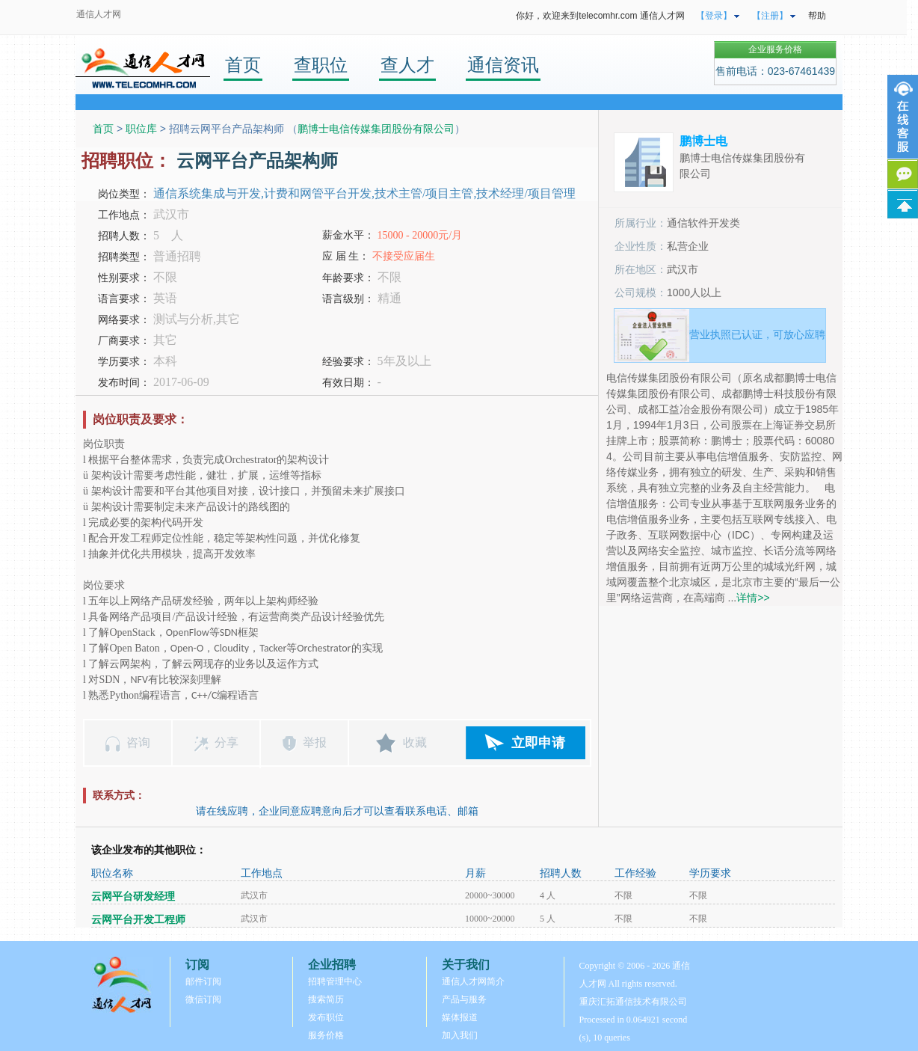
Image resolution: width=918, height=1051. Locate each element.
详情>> (752, 598)
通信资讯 (503, 65)
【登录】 (714, 15)
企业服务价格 (775, 49)
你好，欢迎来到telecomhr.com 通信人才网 (600, 15)
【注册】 (770, 15)
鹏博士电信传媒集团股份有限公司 (376, 129)
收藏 (415, 742)
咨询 (138, 742)
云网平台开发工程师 (138, 919)
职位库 (141, 129)
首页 (243, 65)
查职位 (321, 65)
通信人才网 (98, 14)
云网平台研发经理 (133, 896)
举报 (315, 742)
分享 (226, 742)
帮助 (817, 15)
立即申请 (538, 742)
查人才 (407, 65)
